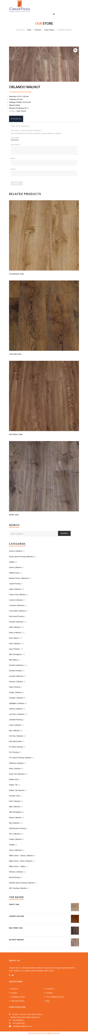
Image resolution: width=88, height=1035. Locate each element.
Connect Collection (16, 600)
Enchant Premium (15, 671)
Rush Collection (15, 801)
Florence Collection (16, 682)
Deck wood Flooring (16, 616)
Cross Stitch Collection (17, 611)
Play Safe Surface (15, 741)
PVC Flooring (14, 752)
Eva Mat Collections (16, 676)
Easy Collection (14, 643)
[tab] (15, 119)
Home (29, 30)
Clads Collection (15, 589)
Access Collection (15, 551)
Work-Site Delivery (18, 1001)
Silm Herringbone (15, 812)
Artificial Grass (14, 573)
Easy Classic (49, 30)
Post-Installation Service (55, 997)
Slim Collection (14, 823)
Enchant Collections (16, 665)
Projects (14, 993)
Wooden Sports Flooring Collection (21, 883)
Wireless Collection (16, 872)
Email (13, 169)
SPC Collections (15, 834)
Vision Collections (15, 850)
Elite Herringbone (15, 654)
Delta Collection (14, 627)
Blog (47, 1001)
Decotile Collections (16, 622)
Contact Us (50, 989)
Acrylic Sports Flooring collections (21, 556)
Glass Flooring (14, 687)
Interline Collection (15, 709)
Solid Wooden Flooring (17, 828)
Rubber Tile (13, 785)
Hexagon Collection (16, 698)
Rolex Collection (15, 769)
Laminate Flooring (15, 720)
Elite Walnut (13, 660)
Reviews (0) (16, 119)
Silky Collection (14, 807)
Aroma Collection (15, 567)
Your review (15, 144)
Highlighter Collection (16, 703)
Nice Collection (14, 730)
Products (38, 30)
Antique (12, 562)
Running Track (14, 796)
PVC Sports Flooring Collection (20, 758)
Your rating (15, 138)
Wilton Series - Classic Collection (21, 856)
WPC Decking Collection (18, 888)
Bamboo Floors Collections (19, 578)
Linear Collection (15, 725)
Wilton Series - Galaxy (17, 866)
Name (13, 158)
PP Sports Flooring (16, 747)
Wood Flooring (14, 877)
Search (64, 533)
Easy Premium (14, 649)
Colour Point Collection (17, 595)
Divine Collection (15, 633)
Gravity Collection (15, 692)
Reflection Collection (16, 763)
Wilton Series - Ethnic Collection (20, 861)
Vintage (12, 845)
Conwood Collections (16, 605)
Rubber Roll (13, 779)
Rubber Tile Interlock (16, 790)
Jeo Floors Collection (16, 714)
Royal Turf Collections (17, 774)
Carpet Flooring (14, 584)
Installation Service (18, 997)
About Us (14, 989)
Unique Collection (15, 839)
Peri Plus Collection (16, 736)
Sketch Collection (15, 817)
